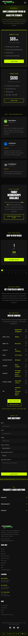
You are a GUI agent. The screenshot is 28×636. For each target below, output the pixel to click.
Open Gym (3, 553)
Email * (2, 430)
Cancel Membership (5, 569)
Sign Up (3, 551)
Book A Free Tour (14, 402)
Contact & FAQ (4, 605)
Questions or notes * (6, 459)
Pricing (2, 549)
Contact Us (10, 633)
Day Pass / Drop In (5, 558)
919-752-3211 (7, 538)
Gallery (2, 565)
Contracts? (3, 510)
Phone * (3, 437)
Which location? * (5, 444)
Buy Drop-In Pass (14, 261)
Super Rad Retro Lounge (7, 614)
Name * (2, 422)
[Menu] (25, 2)
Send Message (14, 474)
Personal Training (5, 555)
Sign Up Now (14, 61)
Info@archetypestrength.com (7, 540)
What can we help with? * (7, 452)
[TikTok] (18, 627)
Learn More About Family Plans (14, 218)
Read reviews (20, 408)
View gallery (13, 408)
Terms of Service (15, 624)
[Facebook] (10, 627)
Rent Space (4, 560)
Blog (25, 408)
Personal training (6, 408)
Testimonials (4, 607)
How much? (3, 497)
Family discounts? (5, 504)
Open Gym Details (14, 406)
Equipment (3, 562)
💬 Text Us (24, 633)
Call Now (17, 633)
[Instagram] (14, 627)
